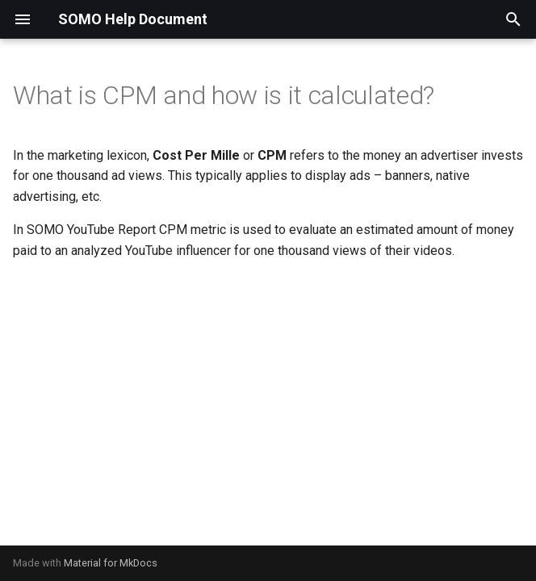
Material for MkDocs (110, 563)
